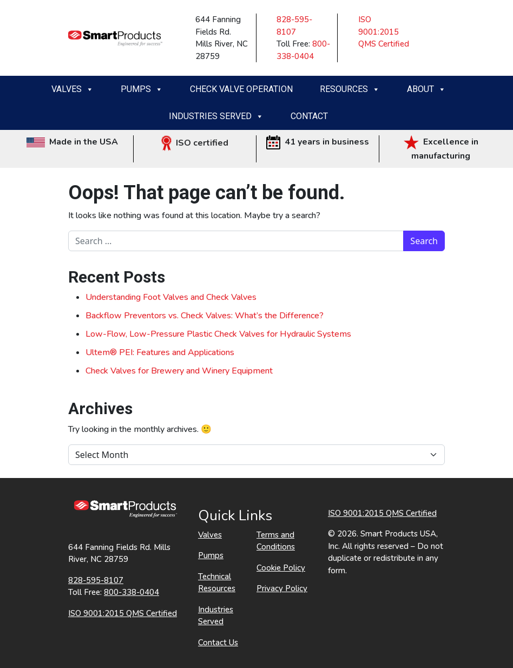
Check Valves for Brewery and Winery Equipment (179, 371)
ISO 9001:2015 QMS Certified (383, 31)
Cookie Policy (280, 567)
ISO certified (194, 143)
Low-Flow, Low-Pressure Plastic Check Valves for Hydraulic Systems (218, 334)
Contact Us (218, 642)
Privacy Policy (281, 588)
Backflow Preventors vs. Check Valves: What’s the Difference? (205, 316)
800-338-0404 (131, 592)
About (426, 89)
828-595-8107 (95, 580)
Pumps (142, 89)
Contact (309, 116)
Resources (350, 89)
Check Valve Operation (241, 89)
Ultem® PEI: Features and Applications (160, 352)
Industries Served (216, 116)
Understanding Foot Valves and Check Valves (171, 297)
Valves (72, 89)
